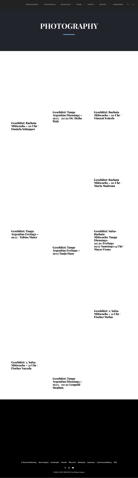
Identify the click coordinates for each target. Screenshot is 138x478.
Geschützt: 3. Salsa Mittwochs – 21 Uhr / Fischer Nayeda (24, 365)
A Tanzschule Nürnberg (28, 462)
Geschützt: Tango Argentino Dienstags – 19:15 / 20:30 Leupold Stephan (67, 383)
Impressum (91, 462)
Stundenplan (49, 5)
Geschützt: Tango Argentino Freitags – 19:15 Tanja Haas (66, 250)
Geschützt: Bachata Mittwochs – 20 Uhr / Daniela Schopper (25, 126)
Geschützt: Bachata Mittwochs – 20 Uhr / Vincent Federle (108, 115)
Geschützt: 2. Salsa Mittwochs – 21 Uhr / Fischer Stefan (107, 314)
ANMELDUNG (66, 5)
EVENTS (90, 5)
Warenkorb (117, 5)
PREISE (79, 5)
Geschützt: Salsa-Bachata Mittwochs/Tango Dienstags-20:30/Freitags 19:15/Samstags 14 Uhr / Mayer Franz (109, 240)
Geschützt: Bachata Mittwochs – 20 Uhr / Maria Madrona (108, 182)
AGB (115, 462)
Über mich (72, 462)
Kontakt (102, 5)
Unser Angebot (32, 5)
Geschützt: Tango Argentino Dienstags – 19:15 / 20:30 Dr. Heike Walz (67, 117)
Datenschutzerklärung (104, 462)
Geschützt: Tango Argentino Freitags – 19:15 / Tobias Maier (24, 234)
